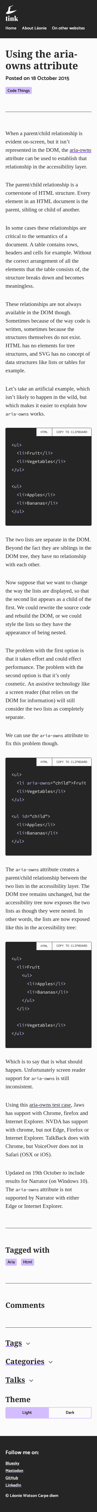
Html (27, 1262)
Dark (70, 1412)
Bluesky (12, 1463)
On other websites (68, 28)
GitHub (11, 1478)
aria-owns (80, 150)
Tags (17, 1343)
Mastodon (14, 1470)
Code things (19, 90)
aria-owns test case (50, 1105)
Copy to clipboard (71, 432)
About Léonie (34, 28)
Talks (19, 1380)
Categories (29, 1361)
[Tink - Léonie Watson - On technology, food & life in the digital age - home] (11, 13)
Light (27, 1412)
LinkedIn (13, 1485)
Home (10, 28)
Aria (11, 1262)
